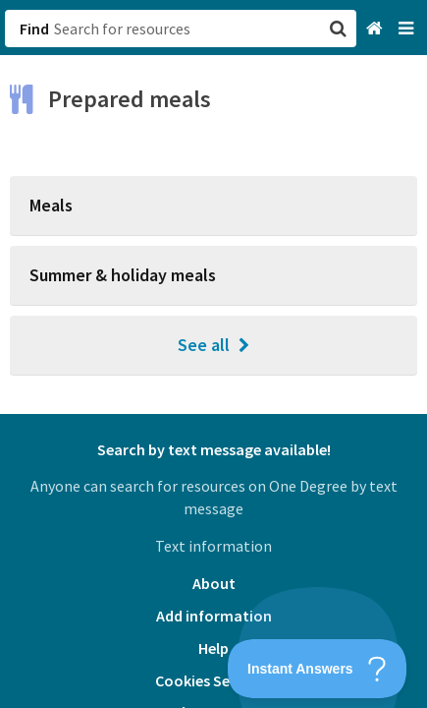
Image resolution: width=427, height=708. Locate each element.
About (214, 583)
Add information (214, 615)
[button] (213, 354)
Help (213, 648)
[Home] (376, 29)
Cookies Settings (213, 680)
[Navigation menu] (408, 29)
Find (34, 28)
